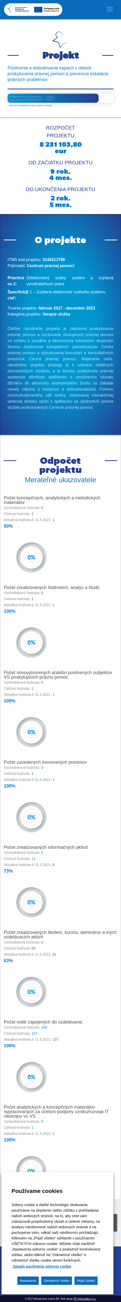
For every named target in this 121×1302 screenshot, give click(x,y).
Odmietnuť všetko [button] (56, 1281)
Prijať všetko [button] (86, 1281)
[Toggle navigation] (110, 9)
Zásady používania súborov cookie (42, 1266)
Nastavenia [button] (28, 1281)
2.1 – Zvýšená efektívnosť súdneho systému (65, 292)
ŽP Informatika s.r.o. (85, 1298)
